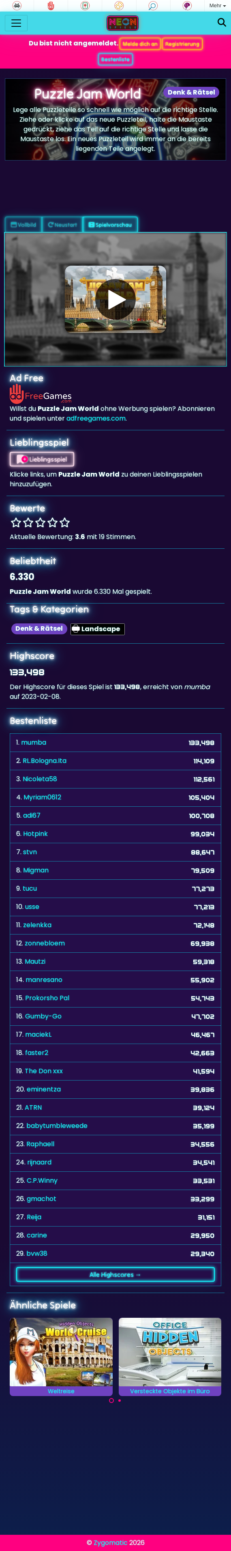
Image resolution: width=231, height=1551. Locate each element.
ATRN (33, 1107)
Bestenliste (115, 59)
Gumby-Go (43, 1016)
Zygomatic (111, 1542)
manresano (44, 979)
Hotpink (35, 833)
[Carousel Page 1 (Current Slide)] (111, 1400)
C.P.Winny (42, 1180)
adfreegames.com (96, 418)
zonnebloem (45, 943)
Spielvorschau (110, 224)
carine (37, 1235)
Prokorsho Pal (47, 998)
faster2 (36, 1052)
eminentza (44, 1089)
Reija (34, 1217)
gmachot (41, 1198)
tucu (30, 888)
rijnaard (39, 1162)
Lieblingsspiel (42, 459)
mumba (33, 742)
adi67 (32, 815)
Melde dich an (140, 43)
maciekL (38, 1034)
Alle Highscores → (115, 1274)
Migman (36, 870)
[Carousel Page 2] (119, 1400)
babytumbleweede (57, 1125)
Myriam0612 (42, 797)
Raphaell (40, 1144)
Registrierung (182, 43)
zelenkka (37, 925)
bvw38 (36, 1253)
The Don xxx (44, 1071)
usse (32, 906)
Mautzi (35, 961)
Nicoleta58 (40, 779)
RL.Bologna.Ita (44, 760)
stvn (30, 852)
